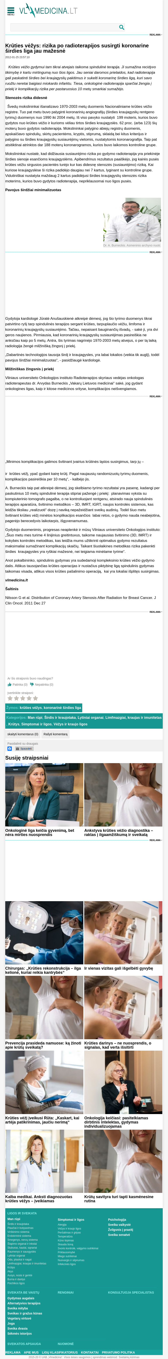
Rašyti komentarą (55, 734)
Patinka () (20, 684)
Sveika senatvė (119, 1235)
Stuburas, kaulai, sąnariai (22, 1247)
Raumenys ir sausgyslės (21, 1251)
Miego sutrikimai (67, 1256)
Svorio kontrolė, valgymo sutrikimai (78, 1248)
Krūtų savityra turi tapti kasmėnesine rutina (118, 1199)
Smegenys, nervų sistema (22, 1239)
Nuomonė (66, 1344)
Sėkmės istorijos (19, 1333)
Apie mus (31, 1352)
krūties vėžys (31, 708)
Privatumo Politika (118, 1352)
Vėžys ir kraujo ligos (71, 724)
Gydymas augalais (20, 1298)
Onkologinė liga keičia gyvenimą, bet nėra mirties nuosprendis (39, 832)
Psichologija (117, 1219)
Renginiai (66, 1292)
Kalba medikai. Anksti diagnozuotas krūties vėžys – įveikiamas (38, 1199)
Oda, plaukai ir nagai (19, 1259)
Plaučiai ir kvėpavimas (20, 1228)
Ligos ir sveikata (22, 1213)
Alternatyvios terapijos (23, 1303)
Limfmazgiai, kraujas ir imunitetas (133, 717)
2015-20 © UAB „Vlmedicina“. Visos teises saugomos (60, 1357)
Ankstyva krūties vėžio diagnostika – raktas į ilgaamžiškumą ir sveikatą (118, 832)
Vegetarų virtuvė (19, 1318)
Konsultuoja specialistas (131, 1292)
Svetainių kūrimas (129, 1357)
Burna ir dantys (16, 1279)
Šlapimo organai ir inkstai (22, 1243)
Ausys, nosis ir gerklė (19, 1275)
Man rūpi (35, 717)
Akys (10, 1271)
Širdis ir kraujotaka (60, 717)
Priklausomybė (66, 1252)
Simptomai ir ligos (36, 724)
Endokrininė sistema (19, 1235)
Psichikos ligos (16, 1283)
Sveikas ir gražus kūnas (24, 1313)
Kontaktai (89, 1352)
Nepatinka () (44, 684)
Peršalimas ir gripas (69, 1232)
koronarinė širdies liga (62, 708)
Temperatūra (65, 1236)
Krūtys (13, 724)
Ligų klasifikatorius (60, 1352)
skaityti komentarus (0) (22, 734)
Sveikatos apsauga (24, 1344)
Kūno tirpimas (66, 1240)
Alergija (62, 1224)
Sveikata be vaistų (23, 1292)
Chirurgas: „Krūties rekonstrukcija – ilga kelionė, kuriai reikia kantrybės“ (43, 970)
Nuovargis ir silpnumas (71, 1260)
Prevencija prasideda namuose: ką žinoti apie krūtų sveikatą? (43, 1045)
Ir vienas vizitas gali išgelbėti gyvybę (118, 968)
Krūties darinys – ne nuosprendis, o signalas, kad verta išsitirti (117, 1045)
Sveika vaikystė (119, 1224)
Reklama (155, 35)
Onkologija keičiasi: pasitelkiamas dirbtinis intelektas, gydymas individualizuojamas (116, 1122)
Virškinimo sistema (18, 1231)
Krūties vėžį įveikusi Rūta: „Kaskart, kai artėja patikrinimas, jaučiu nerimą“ (42, 1120)
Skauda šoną (65, 1244)
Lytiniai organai (90, 717)
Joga (11, 1323)
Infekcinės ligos (67, 1264)
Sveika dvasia (17, 1328)
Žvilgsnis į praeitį (120, 1229)
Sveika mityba (17, 1308)
